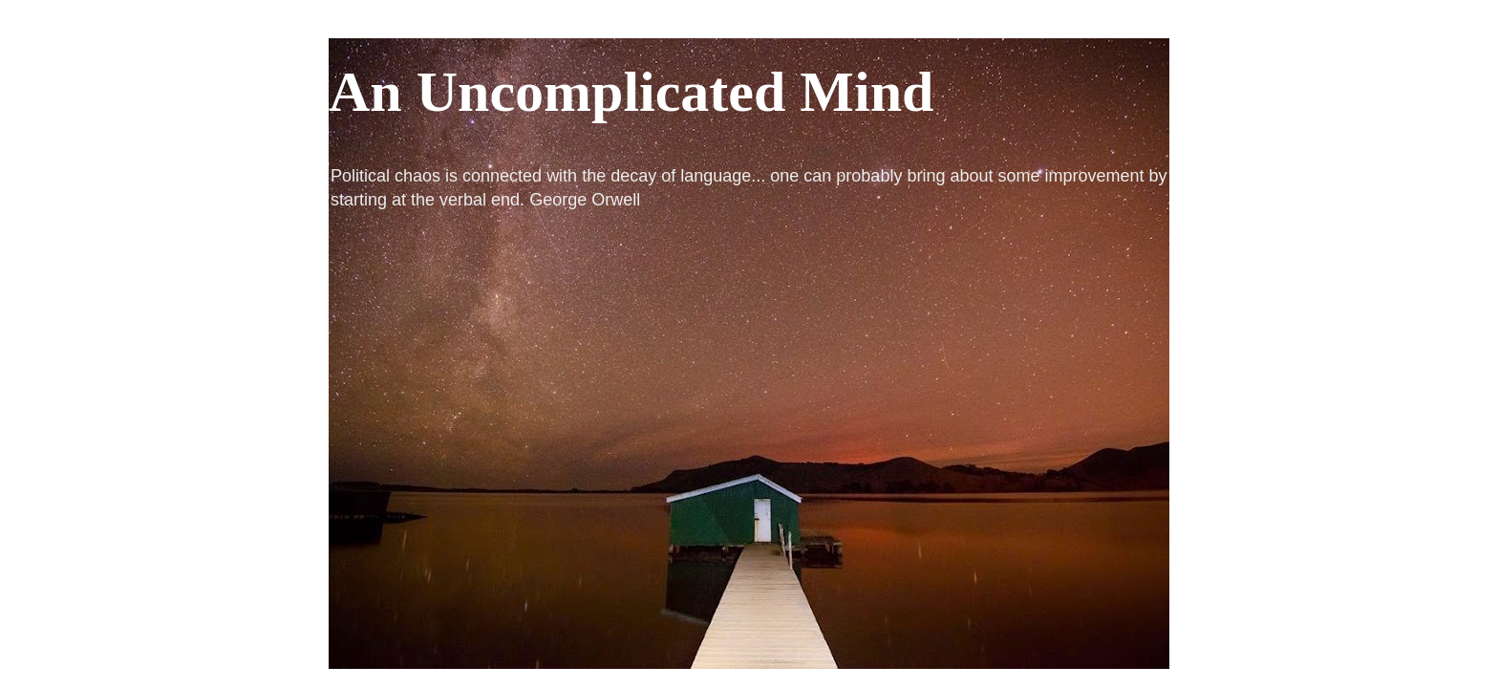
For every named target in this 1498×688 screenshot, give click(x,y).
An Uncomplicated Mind (631, 91)
